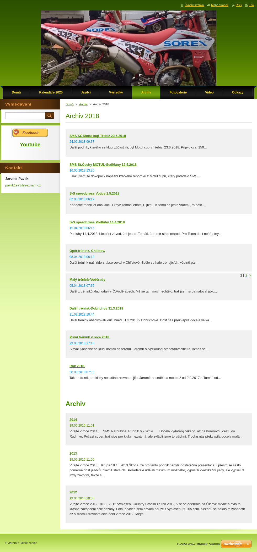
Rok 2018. (77, 366)
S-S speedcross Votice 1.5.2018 (94, 193)
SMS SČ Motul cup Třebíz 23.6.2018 (97, 136)
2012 (73, 492)
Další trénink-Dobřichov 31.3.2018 (96, 308)
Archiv (83, 104)
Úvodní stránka (194, 5)
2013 (73, 453)
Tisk (251, 5)
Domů (70, 104)
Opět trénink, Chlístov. (87, 251)
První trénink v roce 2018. (89, 337)
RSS (239, 5)
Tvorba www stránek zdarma (198, 544)
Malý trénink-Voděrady (87, 279)
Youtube (30, 144)
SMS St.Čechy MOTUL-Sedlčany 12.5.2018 (103, 165)
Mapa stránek (219, 5)
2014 (73, 420)
